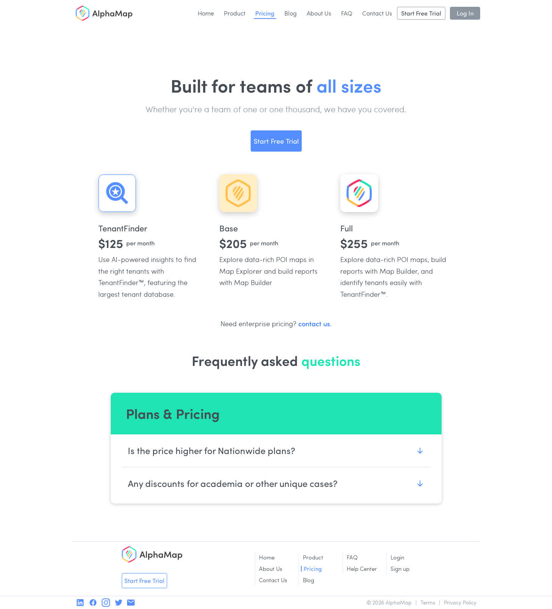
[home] (104, 13)
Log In (465, 13)
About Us (319, 13)
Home (206, 13)
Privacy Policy (460, 602)
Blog (290, 13)
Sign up (400, 569)
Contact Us (377, 13)
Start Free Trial (421, 13)
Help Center (362, 569)
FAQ (346, 13)
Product (234, 13)
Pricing (264, 13)
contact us (314, 323)
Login (397, 557)
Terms (427, 602)
